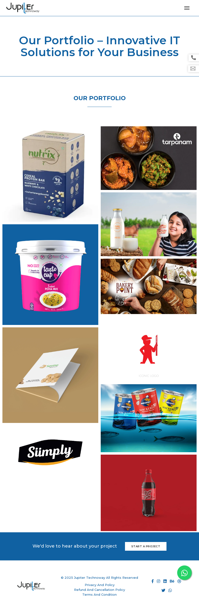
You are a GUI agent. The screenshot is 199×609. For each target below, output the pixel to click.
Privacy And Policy (100, 585)
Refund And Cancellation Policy (99, 590)
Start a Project (145, 546)
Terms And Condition (99, 594)
